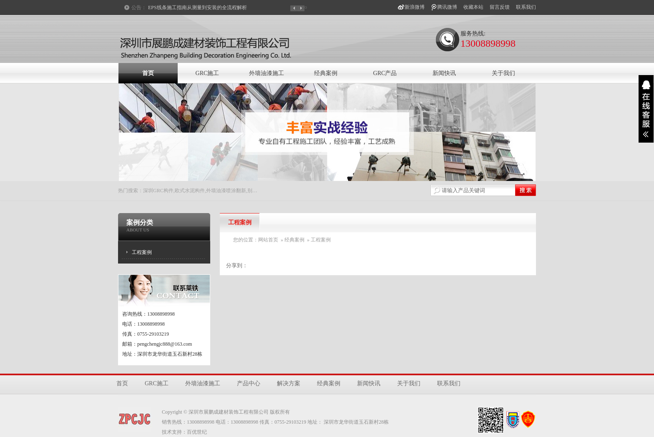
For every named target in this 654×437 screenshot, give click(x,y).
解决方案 (288, 383)
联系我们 (526, 7)
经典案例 (325, 73)
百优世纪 (197, 432)
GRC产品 (385, 73)
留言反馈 (500, 7)
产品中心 (248, 383)
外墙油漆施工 (266, 73)
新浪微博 (415, 7)
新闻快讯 (444, 73)
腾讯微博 (447, 7)
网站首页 (268, 240)
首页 (148, 73)
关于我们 (503, 73)
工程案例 (142, 252)
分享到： (237, 265)
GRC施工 (207, 73)
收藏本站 (473, 7)
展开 (646, 109)
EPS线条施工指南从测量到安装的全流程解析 (197, 7)
